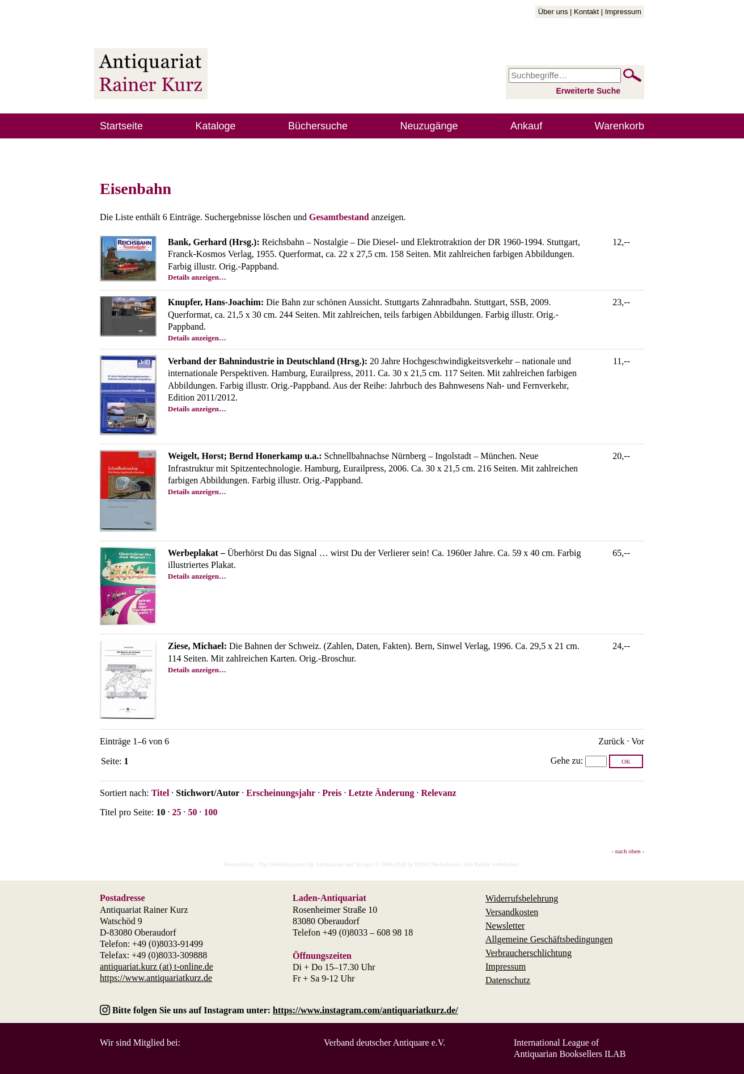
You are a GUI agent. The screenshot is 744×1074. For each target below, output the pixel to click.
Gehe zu (566, 760)
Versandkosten (511, 912)
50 (192, 812)
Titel (160, 793)
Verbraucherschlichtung (528, 953)
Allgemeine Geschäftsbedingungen (548, 939)
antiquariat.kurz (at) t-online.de (156, 966)
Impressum (623, 11)
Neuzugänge (429, 126)
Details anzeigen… (197, 277)
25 (176, 812)
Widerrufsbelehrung (521, 898)
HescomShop (239, 864)
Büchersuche (318, 126)
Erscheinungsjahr (280, 793)
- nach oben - (627, 851)
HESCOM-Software (437, 864)
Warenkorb (619, 126)
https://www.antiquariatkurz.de (156, 978)
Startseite (121, 126)
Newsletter (505, 925)
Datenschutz (507, 980)
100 (210, 812)
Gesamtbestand (339, 217)
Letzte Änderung (381, 793)
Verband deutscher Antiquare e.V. (384, 1042)
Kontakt (586, 11)
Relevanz (438, 793)
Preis (331, 793)
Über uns (553, 11)
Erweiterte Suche (588, 90)
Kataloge (216, 126)
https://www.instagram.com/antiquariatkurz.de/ (365, 1010)
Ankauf (526, 126)
